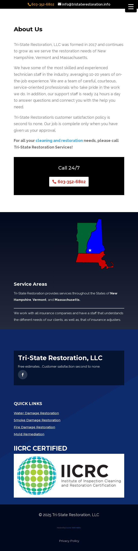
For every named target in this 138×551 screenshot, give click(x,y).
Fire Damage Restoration (34, 427)
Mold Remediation (29, 434)
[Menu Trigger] (131, 6)
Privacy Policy (69, 541)
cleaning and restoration (59, 140)
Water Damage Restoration (36, 413)
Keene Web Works (73, 528)
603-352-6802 (72, 181)
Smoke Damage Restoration (37, 420)
